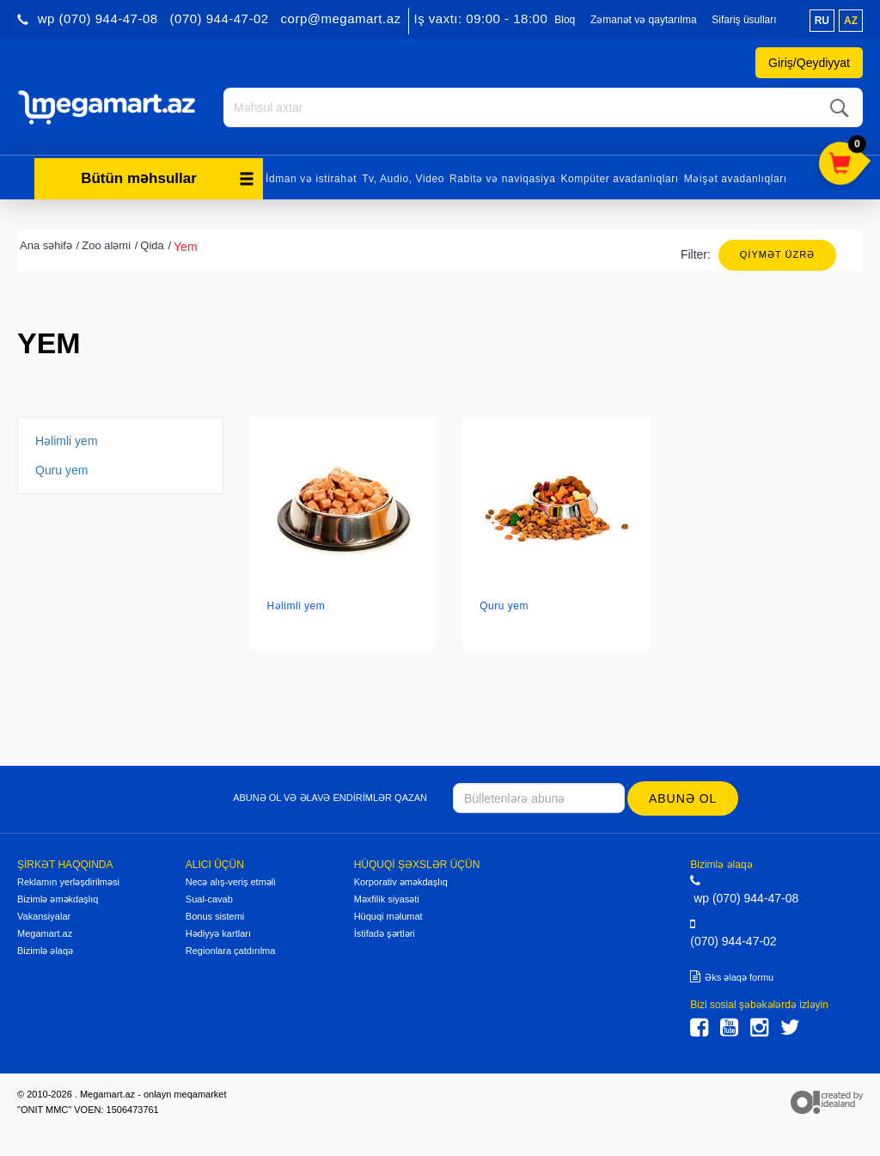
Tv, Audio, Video (403, 179)
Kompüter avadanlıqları (619, 179)
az (851, 21)
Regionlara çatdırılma (231, 950)
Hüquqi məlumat (388, 916)
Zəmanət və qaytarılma (643, 20)
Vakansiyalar (43, 916)
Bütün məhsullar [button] (167, 178)
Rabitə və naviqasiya (502, 179)
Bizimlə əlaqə (45, 950)
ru (822, 21)
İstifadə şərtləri (384, 933)
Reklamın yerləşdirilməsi (68, 882)
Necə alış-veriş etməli (231, 882)
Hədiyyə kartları (218, 933)
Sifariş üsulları (744, 20)
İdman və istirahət (311, 179)
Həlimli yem (66, 441)
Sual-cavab (209, 899)
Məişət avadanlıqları (735, 179)
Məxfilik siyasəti (386, 899)
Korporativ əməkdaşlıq (401, 882)
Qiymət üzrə (777, 254)
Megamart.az (44, 933)
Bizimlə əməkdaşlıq (57, 899)
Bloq (564, 20)
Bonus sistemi (215, 916)
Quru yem (61, 470)
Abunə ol (683, 798)
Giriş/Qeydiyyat (809, 63)
